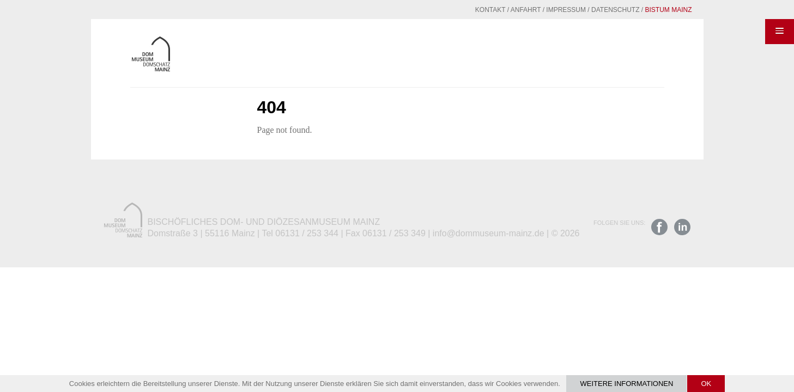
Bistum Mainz (642, 10)
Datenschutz (589, 10)
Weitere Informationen (626, 383)
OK (706, 383)
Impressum (539, 10)
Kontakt (463, 10)
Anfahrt (499, 10)
